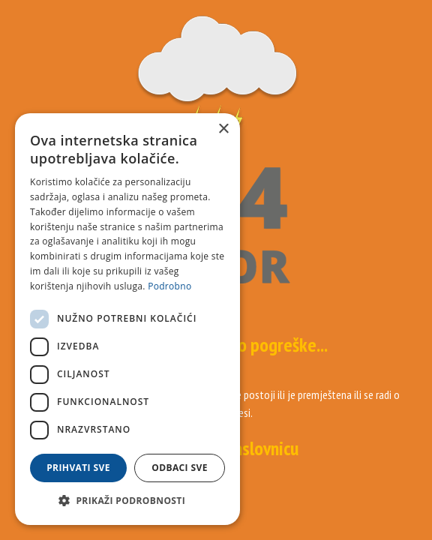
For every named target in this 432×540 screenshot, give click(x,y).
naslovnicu (262, 448)
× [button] (223, 129)
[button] (127, 501)
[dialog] (127, 319)
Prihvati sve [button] (78, 467)
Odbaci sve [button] (180, 467)
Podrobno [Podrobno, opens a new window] (169, 286)
